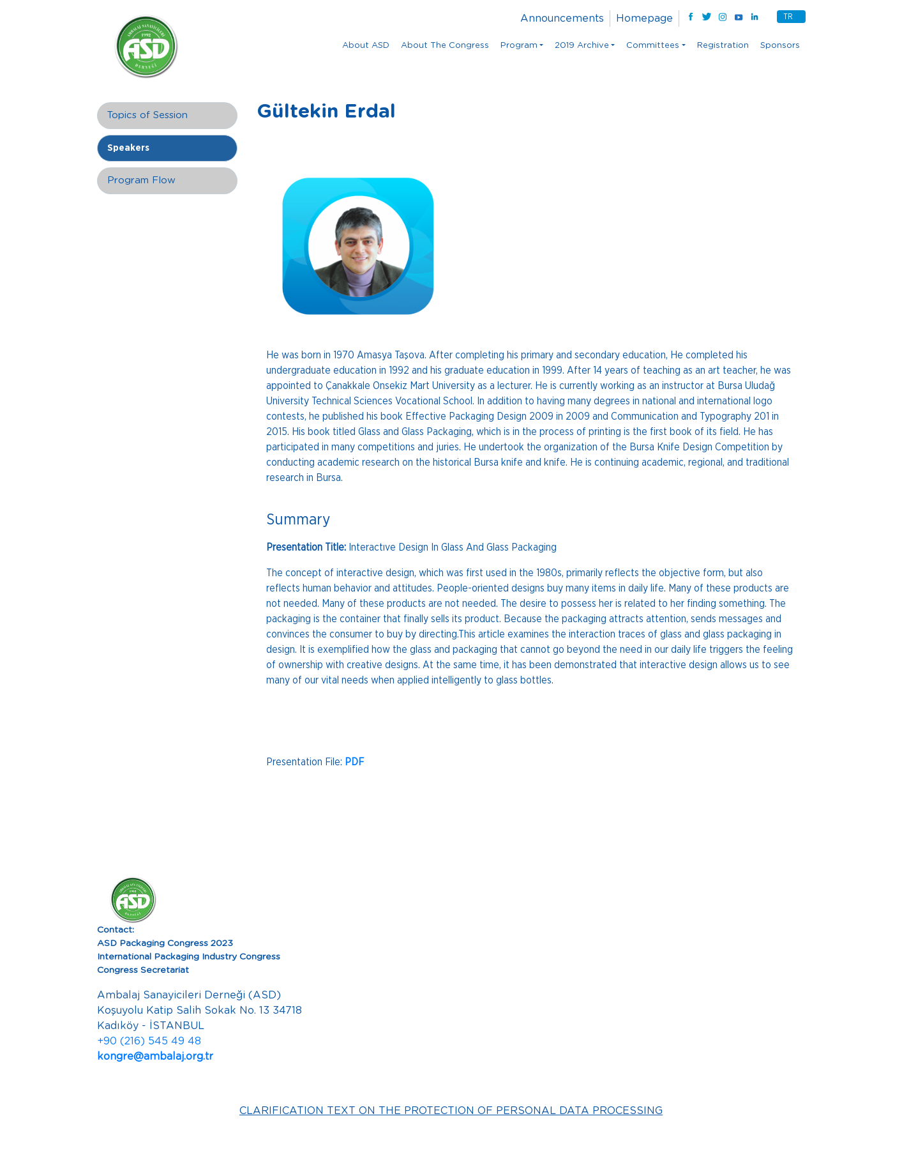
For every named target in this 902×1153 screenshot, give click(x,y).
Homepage (644, 18)
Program (518, 46)
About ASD (365, 46)
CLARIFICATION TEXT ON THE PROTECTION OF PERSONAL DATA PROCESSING (451, 1111)
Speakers (128, 148)
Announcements (562, 18)
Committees (652, 46)
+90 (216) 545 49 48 (149, 1041)
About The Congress (445, 46)
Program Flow (141, 180)
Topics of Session (147, 115)
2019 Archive (582, 46)
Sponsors (780, 46)
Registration (723, 46)
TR (788, 16)
